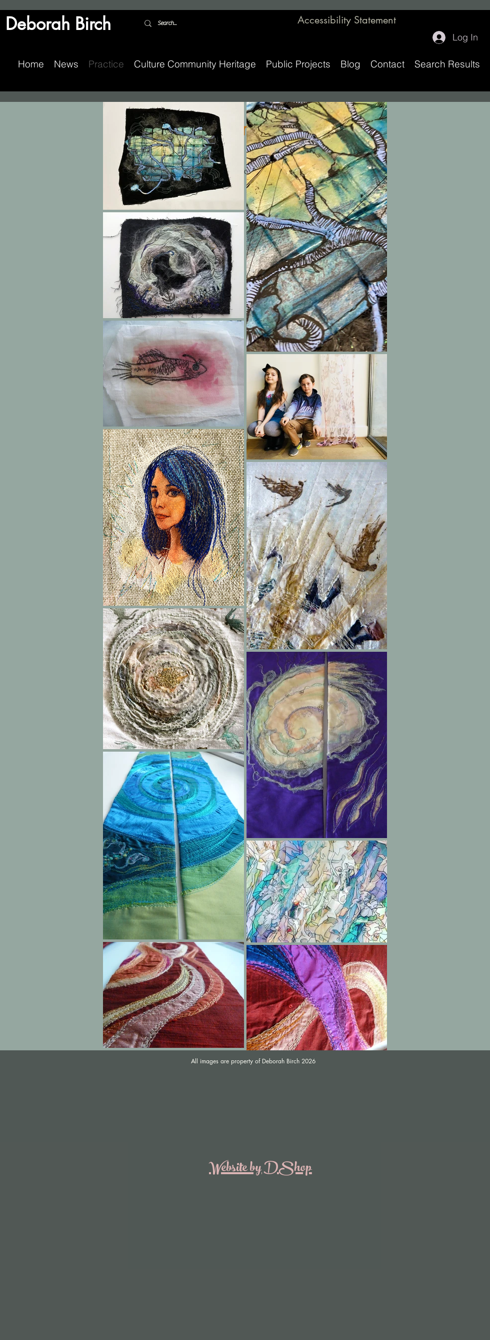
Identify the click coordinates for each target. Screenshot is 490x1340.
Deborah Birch (58, 23)
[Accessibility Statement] (347, 20)
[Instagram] (475, 21)
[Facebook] (460, 21)
